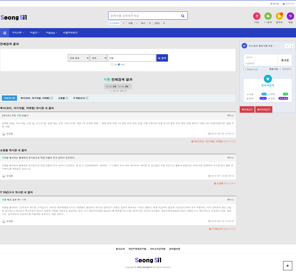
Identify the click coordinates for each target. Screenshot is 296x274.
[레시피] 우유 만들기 (15, 115)
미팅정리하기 (70, 32)
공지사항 (17, 32)
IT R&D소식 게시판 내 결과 (16, 192)
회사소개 (120, 249)
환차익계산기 (263, 109)
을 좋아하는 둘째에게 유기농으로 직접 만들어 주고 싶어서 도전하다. (38, 157)
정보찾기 (286, 68)
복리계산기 (247, 109)
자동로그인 (252, 69)
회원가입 (288, 3)
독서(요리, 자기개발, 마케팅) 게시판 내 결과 (27, 108)
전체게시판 (9, 98)
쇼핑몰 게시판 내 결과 (13, 150)
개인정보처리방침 (137, 249)
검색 (162, 58)
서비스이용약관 (157, 249)
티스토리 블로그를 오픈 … (262, 45)
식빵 (130, 23)
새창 (231, 115)
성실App (50, 32)
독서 (143, 23)
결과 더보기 (213, 141)
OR (115, 64)
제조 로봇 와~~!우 (14, 199)
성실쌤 (7, 133)
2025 (157, 23)
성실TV (33, 32)
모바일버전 (174, 249)
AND (123, 64)
